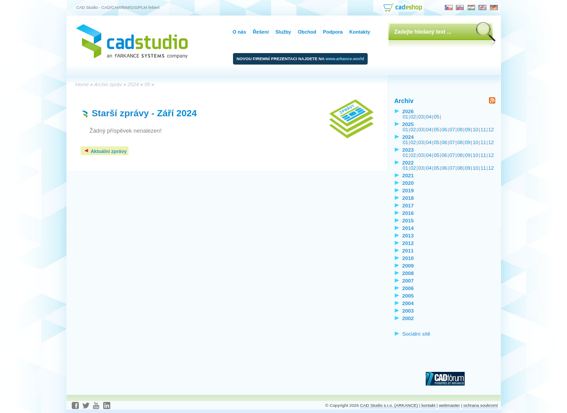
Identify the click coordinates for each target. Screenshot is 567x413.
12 (491, 129)
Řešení (261, 31)
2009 (408, 265)
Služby (283, 31)
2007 (408, 280)
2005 (408, 295)
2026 (408, 111)
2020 (408, 183)
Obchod (307, 31)
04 (429, 116)
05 (436, 116)
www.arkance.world (345, 59)
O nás (239, 31)
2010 (408, 258)
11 (483, 129)
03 (421, 116)
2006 (408, 288)
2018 (408, 198)
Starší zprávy (120, 113)
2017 (408, 205)
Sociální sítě (416, 334)
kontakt (428, 405)
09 (468, 129)
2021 (408, 175)
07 (452, 129)
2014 (408, 228)
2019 (408, 190)
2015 (408, 220)
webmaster (449, 405)
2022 (408, 162)
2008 (408, 273)
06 (444, 129)
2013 (408, 235)
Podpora (333, 31)
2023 (408, 150)
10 (475, 129)
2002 (408, 318)
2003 (408, 311)
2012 (408, 243)
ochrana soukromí (480, 405)
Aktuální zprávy (105, 151)
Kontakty (360, 31)
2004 (408, 303)
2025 (408, 124)
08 (460, 129)
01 (405, 116)
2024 (408, 137)
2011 (408, 250)
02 (413, 116)
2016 (408, 213)
